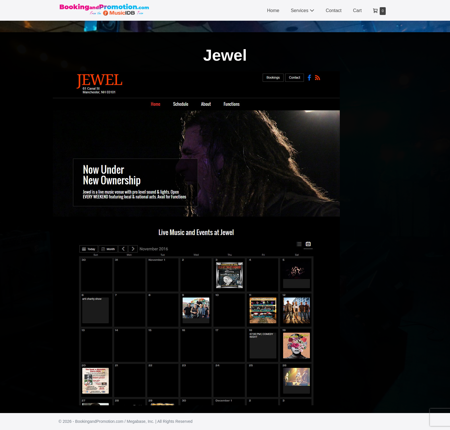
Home (273, 10)
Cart (357, 10)
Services (302, 10)
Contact (334, 10)
